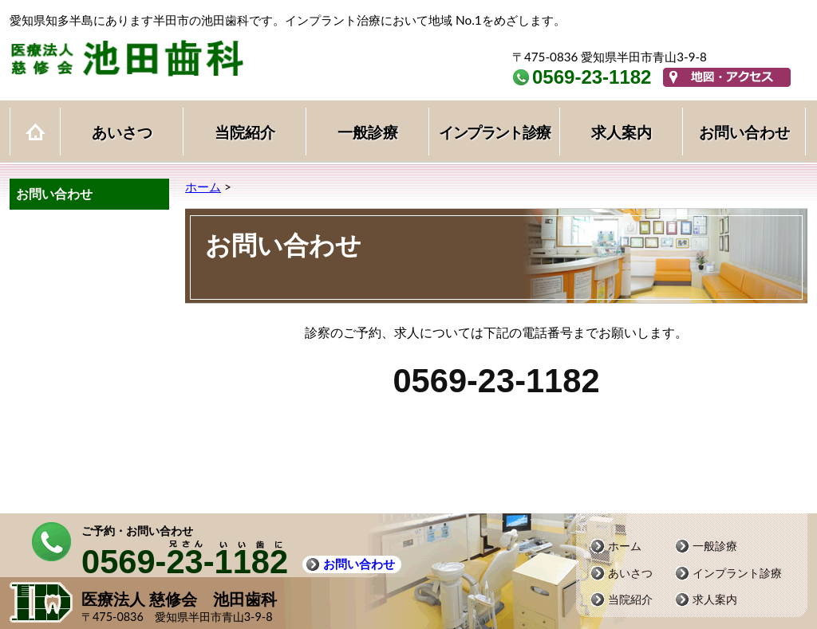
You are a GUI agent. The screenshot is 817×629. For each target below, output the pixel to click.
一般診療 (367, 132)
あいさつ (122, 132)
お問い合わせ (744, 132)
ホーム (35, 131)
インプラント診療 (495, 132)
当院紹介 (245, 132)
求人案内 (621, 132)
